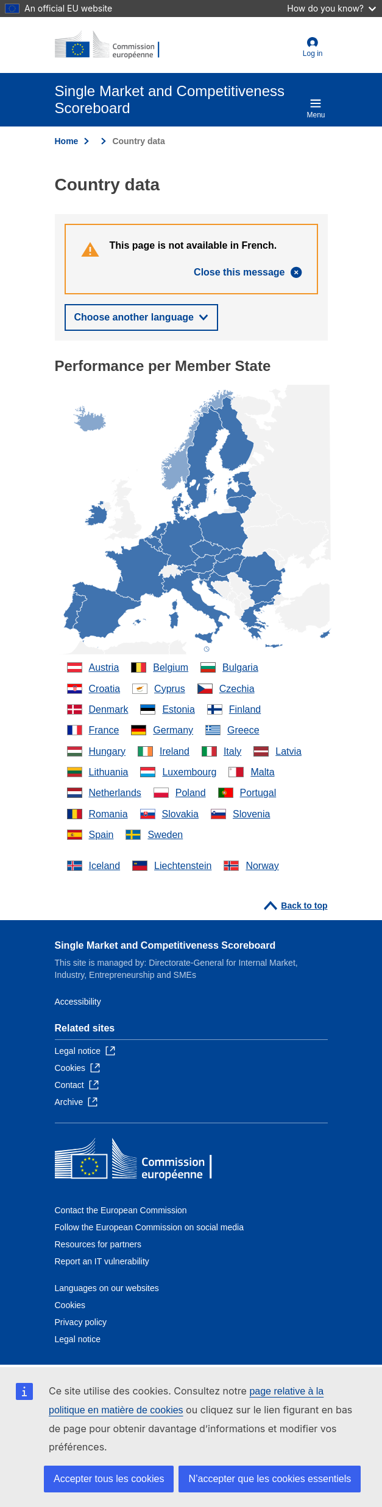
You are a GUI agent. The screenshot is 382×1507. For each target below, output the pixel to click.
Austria (104, 667)
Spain (101, 835)
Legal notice (78, 1339)
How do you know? (331, 8)
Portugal (258, 793)
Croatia (105, 689)
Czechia (237, 689)
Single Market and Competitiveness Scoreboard (165, 945)
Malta (262, 772)
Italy (232, 751)
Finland (245, 709)
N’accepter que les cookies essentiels (269, 1479)
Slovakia (180, 814)
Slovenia (251, 814)
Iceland (105, 866)
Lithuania (109, 772)
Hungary (107, 751)
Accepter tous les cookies (109, 1479)
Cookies (70, 1305)
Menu (315, 108)
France (104, 730)
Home (67, 141)
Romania (108, 814)
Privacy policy (81, 1322)
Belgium (170, 667)
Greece (243, 730)
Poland (190, 793)
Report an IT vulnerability (102, 1261)
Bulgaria (240, 667)
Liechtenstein (182, 866)
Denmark (109, 709)
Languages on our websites (107, 1288)
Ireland (174, 751)
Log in (313, 53)
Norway (262, 866)
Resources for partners (98, 1244)
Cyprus (169, 689)
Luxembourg (189, 772)
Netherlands (115, 793)
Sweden (165, 835)
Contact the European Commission (121, 1210)
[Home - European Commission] (114, 45)
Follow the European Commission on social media (149, 1227)
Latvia (288, 751)
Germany (173, 730)
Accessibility (78, 1001)
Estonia (178, 709)
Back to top (304, 905)
